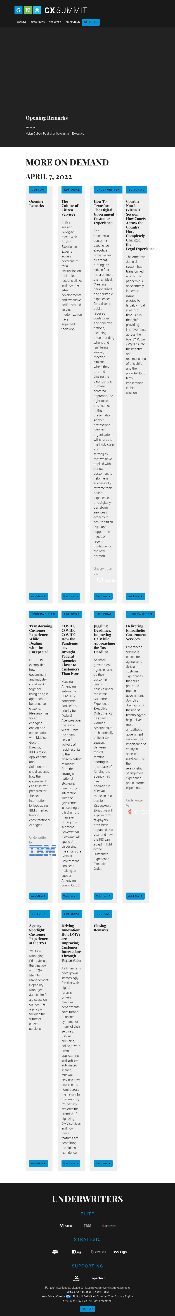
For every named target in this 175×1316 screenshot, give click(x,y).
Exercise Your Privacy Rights (115, 1296)
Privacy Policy (101, 1291)
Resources (38, 22)
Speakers (55, 22)
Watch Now (38, 596)
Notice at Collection (84, 1296)
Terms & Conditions (77, 1291)
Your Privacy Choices (56, 1296)
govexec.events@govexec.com (110, 1287)
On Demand (72, 22)
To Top (87, 1309)
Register (90, 22)
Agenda (21, 22)
